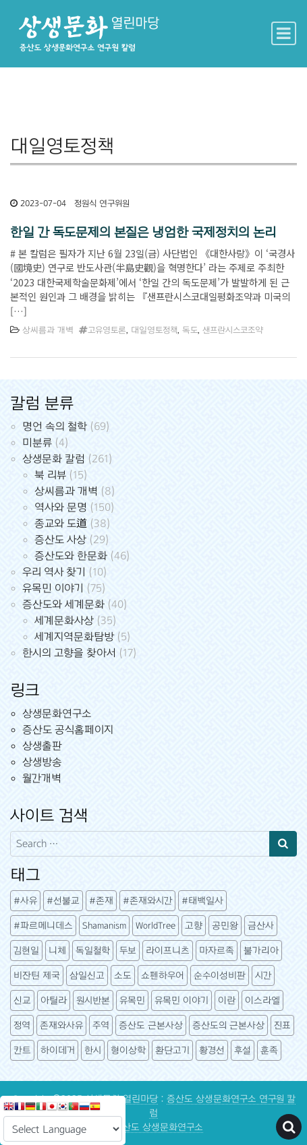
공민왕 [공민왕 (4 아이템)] (225, 926)
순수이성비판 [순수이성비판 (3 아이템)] (220, 975)
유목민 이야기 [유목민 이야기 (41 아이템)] (181, 1000)
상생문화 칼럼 (53, 458)
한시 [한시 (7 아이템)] (92, 1050)
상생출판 (42, 745)
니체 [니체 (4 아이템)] (57, 951)
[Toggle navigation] (283, 33)
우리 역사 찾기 (54, 572)
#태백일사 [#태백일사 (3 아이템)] (202, 901)
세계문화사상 (64, 620)
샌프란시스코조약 (232, 330)
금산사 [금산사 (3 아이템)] (261, 926)
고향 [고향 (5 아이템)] (193, 926)
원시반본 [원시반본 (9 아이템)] (93, 1000)
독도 (190, 330)
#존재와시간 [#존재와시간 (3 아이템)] (147, 901)
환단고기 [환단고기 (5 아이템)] (172, 1050)
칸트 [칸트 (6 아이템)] (22, 1050)
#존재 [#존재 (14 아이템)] (101, 901)
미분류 (37, 442)
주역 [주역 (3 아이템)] (100, 1025)
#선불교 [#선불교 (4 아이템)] (63, 901)
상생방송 (42, 762)
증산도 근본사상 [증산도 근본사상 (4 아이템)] (151, 1025)
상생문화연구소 (56, 713)
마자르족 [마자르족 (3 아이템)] (216, 951)
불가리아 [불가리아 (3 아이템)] (261, 951)
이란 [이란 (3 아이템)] (226, 1000)
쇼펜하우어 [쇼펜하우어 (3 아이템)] (162, 975)
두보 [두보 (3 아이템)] (127, 951)
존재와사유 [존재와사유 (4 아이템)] (61, 1025)
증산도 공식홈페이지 (67, 729)
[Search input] (140, 844)
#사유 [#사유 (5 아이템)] (25, 901)
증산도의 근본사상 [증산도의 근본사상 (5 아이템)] (228, 1025)
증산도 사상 (60, 539)
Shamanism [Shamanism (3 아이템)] (104, 926)
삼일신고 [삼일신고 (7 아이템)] (87, 975)
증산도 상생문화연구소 (158, 1127)
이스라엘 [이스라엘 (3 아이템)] (262, 1000)
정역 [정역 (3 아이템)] (21, 1025)
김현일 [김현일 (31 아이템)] (26, 951)
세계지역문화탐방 (74, 636)
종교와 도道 (60, 523)
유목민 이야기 (53, 588)
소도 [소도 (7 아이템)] (123, 975)
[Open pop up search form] (289, 1127)
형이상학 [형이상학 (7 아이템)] (128, 1050)
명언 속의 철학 (54, 426)
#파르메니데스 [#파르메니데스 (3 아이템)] (43, 926)
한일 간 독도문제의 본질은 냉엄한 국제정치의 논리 (143, 232)
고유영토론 (107, 330)
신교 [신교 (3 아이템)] (22, 1000)
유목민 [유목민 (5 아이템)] (132, 1000)
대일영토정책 (154, 330)
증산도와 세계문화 (63, 604)
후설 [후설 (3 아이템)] (242, 1050)
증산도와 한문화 (70, 555)
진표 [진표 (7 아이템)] (282, 1025)
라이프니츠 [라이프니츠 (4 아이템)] (168, 951)
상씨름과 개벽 (48, 330)
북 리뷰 (50, 475)
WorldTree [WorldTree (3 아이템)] (155, 926)
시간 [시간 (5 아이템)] (263, 975)
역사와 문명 (60, 507)
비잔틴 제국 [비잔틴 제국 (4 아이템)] (36, 975)
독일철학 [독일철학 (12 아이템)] (93, 951)
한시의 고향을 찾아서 (69, 652)
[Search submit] (283, 844)
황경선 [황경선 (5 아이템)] (212, 1050)
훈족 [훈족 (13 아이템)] (269, 1050)
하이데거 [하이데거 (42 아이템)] (57, 1050)
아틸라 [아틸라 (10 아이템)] (53, 1000)
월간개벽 (41, 778)
